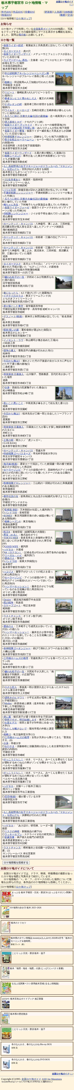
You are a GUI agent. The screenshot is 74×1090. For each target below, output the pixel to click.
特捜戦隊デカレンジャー (18, 136)
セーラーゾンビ (12, 469)
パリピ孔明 (10, 190)
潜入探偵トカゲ (13, 122)
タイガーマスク (12, 51)
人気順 (58, 12)
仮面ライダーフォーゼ (17, 207)
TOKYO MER (11, 537)
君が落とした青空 (13, 306)
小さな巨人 (11, 687)
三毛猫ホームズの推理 (16, 658)
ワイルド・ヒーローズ (17, 110)
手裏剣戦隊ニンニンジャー (18, 192)
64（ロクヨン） (13, 552)
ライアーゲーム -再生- (16, 60)
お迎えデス (11, 722)
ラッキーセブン (13, 834)
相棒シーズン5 (13, 156)
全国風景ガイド (41, 29)
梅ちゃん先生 (11, 204)
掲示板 (22, 34)
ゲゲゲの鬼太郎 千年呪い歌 (20, 128)
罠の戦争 (8, 602)
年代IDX (6, 12)
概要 (62, 15)
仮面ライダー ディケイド (18, 125)
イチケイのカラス (13, 295)
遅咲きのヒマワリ (14, 697)
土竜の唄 (8, 440)
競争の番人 (10, 350)
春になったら (11, 293)
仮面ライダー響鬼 (14, 130)
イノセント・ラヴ (13, 340)
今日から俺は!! (12, 360)
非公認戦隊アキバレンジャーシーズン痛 (27, 73)
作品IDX (17, 12)
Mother (8, 703)
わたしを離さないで (16, 728)
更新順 (48, 12)
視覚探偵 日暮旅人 (14, 374)
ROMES (8, 515)
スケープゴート (12, 605)
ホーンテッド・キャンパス (18, 223)
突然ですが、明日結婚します (21, 719)
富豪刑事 (9, 837)
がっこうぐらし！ (13, 759)
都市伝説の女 (11, 496)
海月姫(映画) (11, 464)
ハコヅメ (8, 571)
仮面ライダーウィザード (17, 54)
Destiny (7, 599)
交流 (70, 15)
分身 (7, 387)
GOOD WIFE (11, 546)
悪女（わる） (11, 534)
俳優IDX (29, 12)
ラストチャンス (12, 616)
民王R (7, 532)
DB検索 (68, 12)
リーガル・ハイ (13, 555)
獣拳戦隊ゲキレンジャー (17, 483)
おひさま (9, 746)
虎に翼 (7, 716)
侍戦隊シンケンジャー (16, 213)
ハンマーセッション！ (17, 586)
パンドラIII (11, 512)
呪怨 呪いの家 (11, 330)
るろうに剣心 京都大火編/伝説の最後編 (26, 116)
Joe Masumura (54, 1079)
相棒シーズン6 (13, 521)
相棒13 (7, 734)
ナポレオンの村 (13, 104)
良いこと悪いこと (13, 403)
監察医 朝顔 (11, 509)
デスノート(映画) (13, 316)
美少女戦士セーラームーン (19, 139)
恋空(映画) (10, 796)
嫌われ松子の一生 (14, 277)
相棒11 (8, 82)
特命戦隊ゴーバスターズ (17, 453)
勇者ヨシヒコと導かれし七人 (21, 98)
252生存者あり (13, 179)
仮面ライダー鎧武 (13, 45)
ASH (44, 1079)
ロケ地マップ (23, 18)
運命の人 (9, 558)
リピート (9, 92)
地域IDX (6, 15)
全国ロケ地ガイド (31, 1079)
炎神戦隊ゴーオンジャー (17, 648)
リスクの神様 (12, 831)
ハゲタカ (8, 549)
